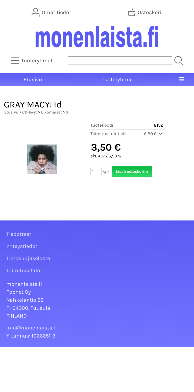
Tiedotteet (18, 234)
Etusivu (32, 79)
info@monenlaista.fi (31, 328)
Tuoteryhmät (117, 79)
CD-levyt (29, 112)
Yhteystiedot (21, 246)
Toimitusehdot (24, 270)
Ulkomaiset (51, 112)
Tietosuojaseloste (28, 258)
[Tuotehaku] (120, 60)
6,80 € (153, 133)
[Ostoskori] (145, 12)
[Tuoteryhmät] (32, 60)
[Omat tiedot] (52, 12)
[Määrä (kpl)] (96, 171)
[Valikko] (181, 80)
